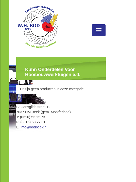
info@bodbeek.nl (34, 127)
